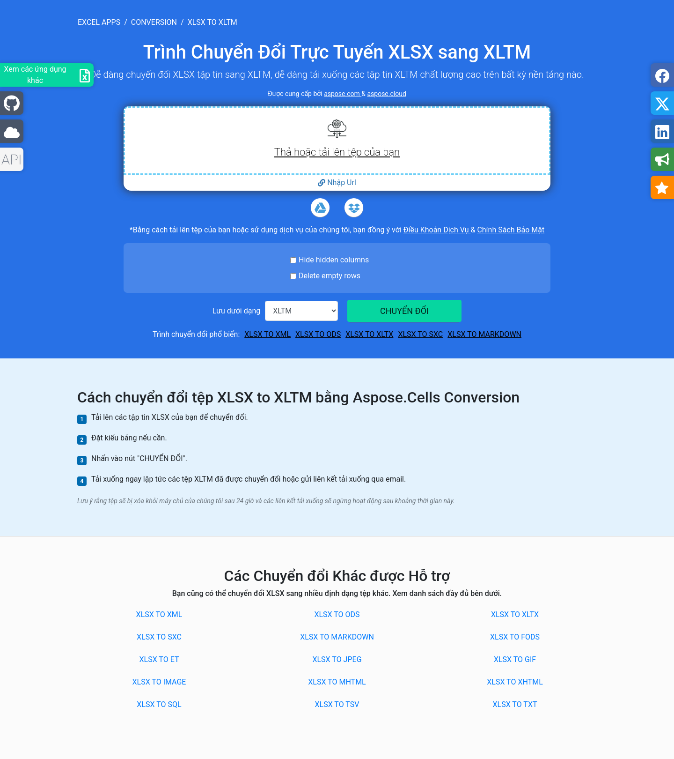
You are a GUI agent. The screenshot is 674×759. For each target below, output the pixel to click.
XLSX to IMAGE (159, 681)
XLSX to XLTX (369, 334)
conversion (154, 22)
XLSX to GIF (515, 659)
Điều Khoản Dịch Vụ (437, 229)
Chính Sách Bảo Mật (510, 229)
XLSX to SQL (159, 704)
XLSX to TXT (515, 704)
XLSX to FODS (515, 636)
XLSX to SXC (420, 334)
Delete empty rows (329, 275)
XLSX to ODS (318, 334)
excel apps (99, 22)
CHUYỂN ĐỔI (404, 311)
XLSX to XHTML (515, 681)
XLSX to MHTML (337, 681)
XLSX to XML (267, 334)
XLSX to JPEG (336, 659)
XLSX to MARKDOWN (484, 334)
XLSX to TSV (337, 704)
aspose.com (342, 93)
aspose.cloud (386, 93)
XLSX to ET (159, 659)
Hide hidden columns (334, 259)
